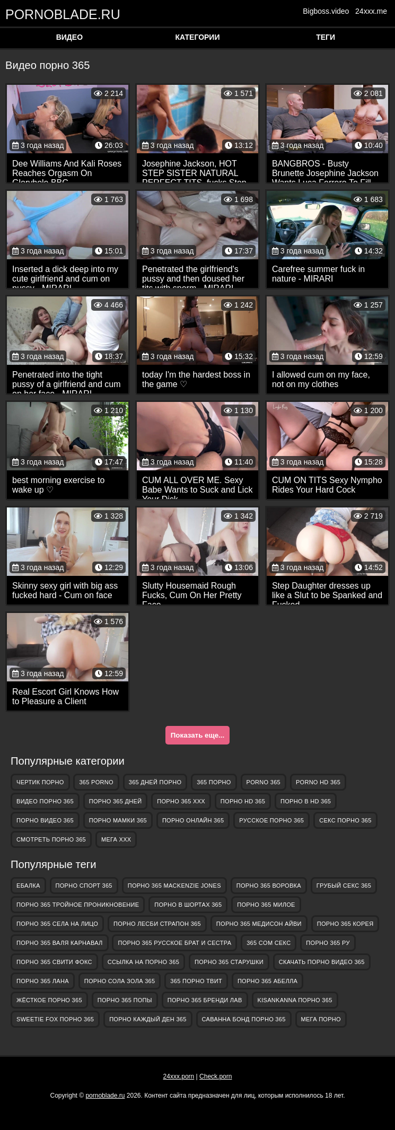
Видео (69, 37)
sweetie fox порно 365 (55, 1019)
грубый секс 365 (344, 885)
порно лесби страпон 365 (157, 924)
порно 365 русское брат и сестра (174, 943)
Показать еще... (197, 735)
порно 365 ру (327, 943)
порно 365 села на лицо (57, 924)
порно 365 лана (42, 981)
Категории (197, 37)
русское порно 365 (271, 820)
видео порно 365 (45, 801)
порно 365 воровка (268, 885)
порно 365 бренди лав (205, 1000)
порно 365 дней (115, 801)
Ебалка (28, 885)
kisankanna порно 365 (295, 1000)
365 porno (96, 782)
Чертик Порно (40, 782)
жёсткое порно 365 (49, 1000)
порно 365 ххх (181, 801)
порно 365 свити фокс (54, 962)
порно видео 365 (45, 820)
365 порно (214, 782)
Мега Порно (321, 1019)
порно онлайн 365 (193, 820)
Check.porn (215, 1076)
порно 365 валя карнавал (59, 943)
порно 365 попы (125, 1000)
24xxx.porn (179, 1076)
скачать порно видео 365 (322, 962)
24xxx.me (371, 11)
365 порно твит (196, 981)
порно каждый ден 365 (148, 1019)
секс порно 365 (345, 820)
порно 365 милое (266, 904)
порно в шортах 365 (188, 904)
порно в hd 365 (305, 801)
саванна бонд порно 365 (244, 1019)
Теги (325, 37)
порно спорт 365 (84, 885)
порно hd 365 (243, 801)
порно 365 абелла (267, 981)
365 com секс (269, 943)
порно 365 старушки (229, 962)
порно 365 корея (345, 924)
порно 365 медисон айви (259, 924)
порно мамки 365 (118, 820)
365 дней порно (155, 782)
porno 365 (263, 782)
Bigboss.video (326, 11)
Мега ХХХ (116, 839)
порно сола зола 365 (119, 981)
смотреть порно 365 (51, 839)
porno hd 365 (318, 782)
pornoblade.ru (58, 14)
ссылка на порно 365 (143, 962)
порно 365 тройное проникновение (77, 904)
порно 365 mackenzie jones (174, 885)
